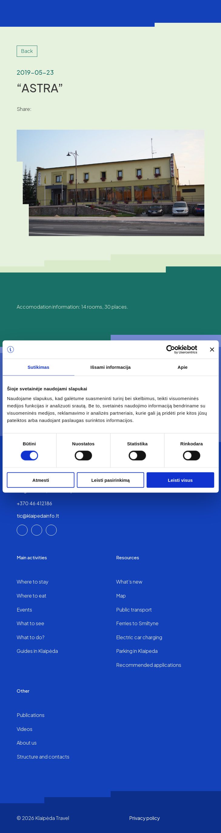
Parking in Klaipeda (137, 651)
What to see (30, 623)
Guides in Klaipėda (37, 651)
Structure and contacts (43, 756)
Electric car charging (139, 637)
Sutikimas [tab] (38, 367)
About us (27, 742)
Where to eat (31, 595)
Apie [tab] (183, 367)
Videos (24, 729)
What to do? (31, 637)
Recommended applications (148, 665)
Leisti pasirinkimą (110, 479)
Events (24, 609)
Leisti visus (180, 479)
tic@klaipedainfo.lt (38, 515)
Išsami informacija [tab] (110, 367)
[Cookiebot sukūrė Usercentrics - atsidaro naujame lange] (170, 349)
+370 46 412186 (34, 503)
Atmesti (40, 479)
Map (121, 595)
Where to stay (33, 581)
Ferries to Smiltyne (137, 623)
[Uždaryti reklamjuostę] (212, 350)
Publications (31, 715)
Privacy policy (144, 818)
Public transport (134, 609)
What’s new (129, 581)
